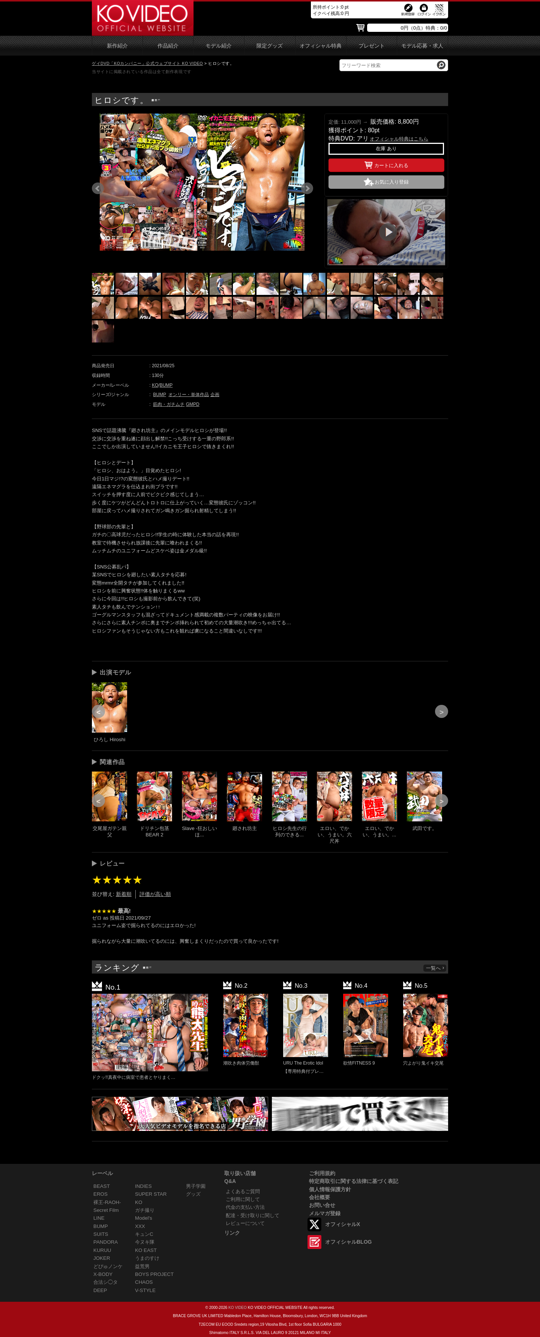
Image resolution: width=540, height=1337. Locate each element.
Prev (98, 188)
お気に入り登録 (392, 182)
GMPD (193, 404)
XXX (140, 1226)
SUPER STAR (150, 1194)
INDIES (143, 1186)
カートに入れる (386, 164)
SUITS (100, 1234)
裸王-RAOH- (107, 1202)
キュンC (144, 1234)
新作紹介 (117, 46)
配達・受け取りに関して (252, 1215)
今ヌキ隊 (144, 1242)
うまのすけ (147, 1258)
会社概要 (319, 1197)
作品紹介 (168, 46)
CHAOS (144, 1282)
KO (155, 385)
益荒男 (142, 1266)
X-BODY (102, 1274)
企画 (214, 394)
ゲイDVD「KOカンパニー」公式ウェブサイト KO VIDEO (147, 63)
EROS (100, 1194)
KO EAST (146, 1250)
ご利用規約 (322, 1173)
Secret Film (106, 1210)
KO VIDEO (237, 1308)
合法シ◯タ (105, 1282)
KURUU (102, 1250)
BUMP (166, 385)
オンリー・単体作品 (188, 394)
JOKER (101, 1258)
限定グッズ (269, 46)
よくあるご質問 (243, 1191)
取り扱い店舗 (240, 1173)
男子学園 (196, 1186)
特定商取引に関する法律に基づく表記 (353, 1181)
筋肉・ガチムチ (168, 404)
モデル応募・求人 (422, 46)
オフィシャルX (342, 1224)
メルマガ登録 (324, 1213)
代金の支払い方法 (245, 1207)
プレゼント (371, 46)
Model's (143, 1218)
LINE (99, 1218)
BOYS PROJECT (154, 1274)
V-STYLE (145, 1290)
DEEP (100, 1290)
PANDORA (105, 1242)
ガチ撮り (144, 1210)
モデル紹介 (219, 46)
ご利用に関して (243, 1199)
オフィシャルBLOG (348, 1242)
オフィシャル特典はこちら (399, 139)
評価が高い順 (155, 894)
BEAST (101, 1186)
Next (307, 188)
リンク (232, 1233)
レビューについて (245, 1223)
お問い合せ (322, 1205)
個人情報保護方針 (330, 1189)
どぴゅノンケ (108, 1266)
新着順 (124, 894)
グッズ (193, 1194)
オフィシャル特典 (321, 46)
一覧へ (435, 968)
